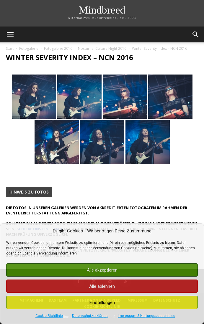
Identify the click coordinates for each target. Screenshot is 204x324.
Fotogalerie (28, 48)
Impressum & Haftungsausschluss (146, 316)
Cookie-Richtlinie (49, 316)
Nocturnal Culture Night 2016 (102, 48)
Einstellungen (102, 302)
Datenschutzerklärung (90, 316)
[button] (10, 34)
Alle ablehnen (102, 286)
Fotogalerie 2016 (58, 48)
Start (10, 48)
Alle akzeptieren (102, 270)
